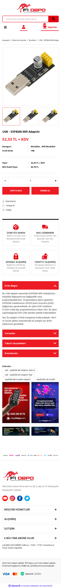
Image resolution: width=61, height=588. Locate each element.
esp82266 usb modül (45, 379)
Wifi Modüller (48, 146)
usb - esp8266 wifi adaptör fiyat (18, 374)
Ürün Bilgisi (11, 285)
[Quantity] (30, 180)
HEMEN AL (45, 190)
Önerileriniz (11, 353)
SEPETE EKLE (16, 190)
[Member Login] (23, 27)
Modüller (35, 146)
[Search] (30, 19)
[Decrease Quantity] (5, 180)
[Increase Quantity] (56, 180)
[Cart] (50, 27)
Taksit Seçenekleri (15, 343)
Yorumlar (10, 333)
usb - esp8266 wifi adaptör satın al (20, 370)
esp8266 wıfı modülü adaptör (18, 379)
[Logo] (30, 8)
